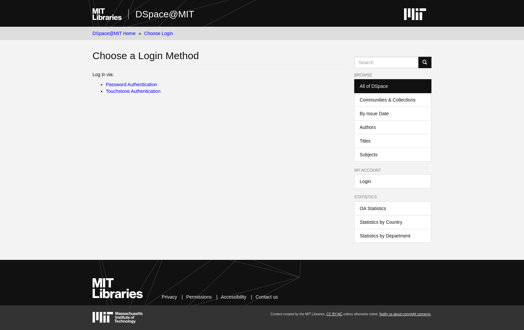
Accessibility (233, 297)
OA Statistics (373, 208)
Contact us (267, 297)
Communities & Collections (387, 100)
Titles (365, 141)
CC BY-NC (334, 314)
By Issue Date (374, 113)
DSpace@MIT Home (114, 33)
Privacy (169, 297)
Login (365, 181)
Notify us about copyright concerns (404, 314)
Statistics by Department (385, 235)
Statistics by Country (381, 222)
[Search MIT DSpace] (386, 62)
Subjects (369, 154)
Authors (368, 127)
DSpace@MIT (164, 14)
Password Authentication (131, 84)
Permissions (199, 297)
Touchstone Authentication (133, 91)
